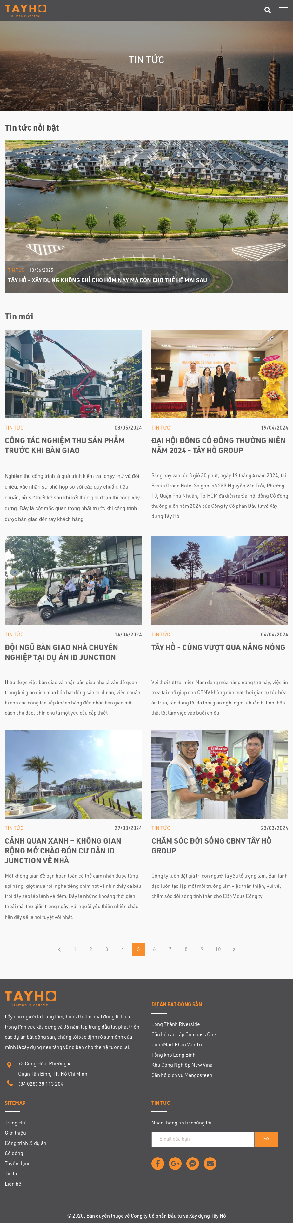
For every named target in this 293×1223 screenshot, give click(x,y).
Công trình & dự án (25, 1143)
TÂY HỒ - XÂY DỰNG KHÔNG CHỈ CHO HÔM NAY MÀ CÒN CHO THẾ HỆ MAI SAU (107, 281)
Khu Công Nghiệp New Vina (181, 1065)
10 (218, 950)
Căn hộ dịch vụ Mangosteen (181, 1075)
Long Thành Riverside (175, 1025)
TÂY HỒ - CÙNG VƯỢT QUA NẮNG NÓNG (218, 649)
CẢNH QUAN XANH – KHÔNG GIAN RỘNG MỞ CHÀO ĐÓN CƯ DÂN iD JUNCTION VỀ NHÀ (63, 852)
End (234, 949)
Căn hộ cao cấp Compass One (183, 1035)
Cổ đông (14, 1154)
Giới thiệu (15, 1133)
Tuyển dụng (18, 1164)
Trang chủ (16, 1123)
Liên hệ (13, 1184)
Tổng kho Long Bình (173, 1055)
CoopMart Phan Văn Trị (176, 1045)
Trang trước (59, 949)
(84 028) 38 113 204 (40, 1084)
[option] (146, 216)
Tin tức (16, 270)
